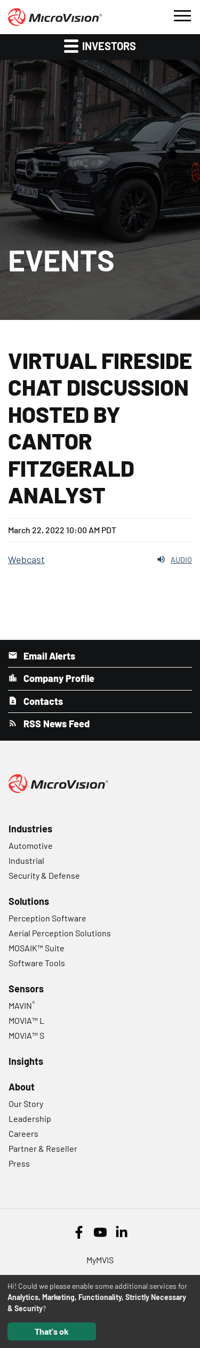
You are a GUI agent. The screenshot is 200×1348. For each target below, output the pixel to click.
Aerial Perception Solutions (60, 933)
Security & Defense (44, 875)
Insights (26, 1061)
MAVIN (22, 1005)
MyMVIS (100, 1260)
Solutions (29, 901)
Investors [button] (100, 45)
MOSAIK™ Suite (37, 948)
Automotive (31, 845)
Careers (23, 1133)
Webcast (26, 559)
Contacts (42, 701)
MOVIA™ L (26, 1020)
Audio (174, 559)
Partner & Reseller (43, 1148)
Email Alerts (48, 656)
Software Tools (37, 963)
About (22, 1087)
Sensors (26, 988)
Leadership (30, 1118)
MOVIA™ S (26, 1035)
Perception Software (47, 918)
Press (19, 1163)
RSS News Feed (55, 723)
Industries (30, 829)
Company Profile (57, 678)
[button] (181, 14)
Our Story (26, 1103)
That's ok (52, 1331)
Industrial (26, 860)
